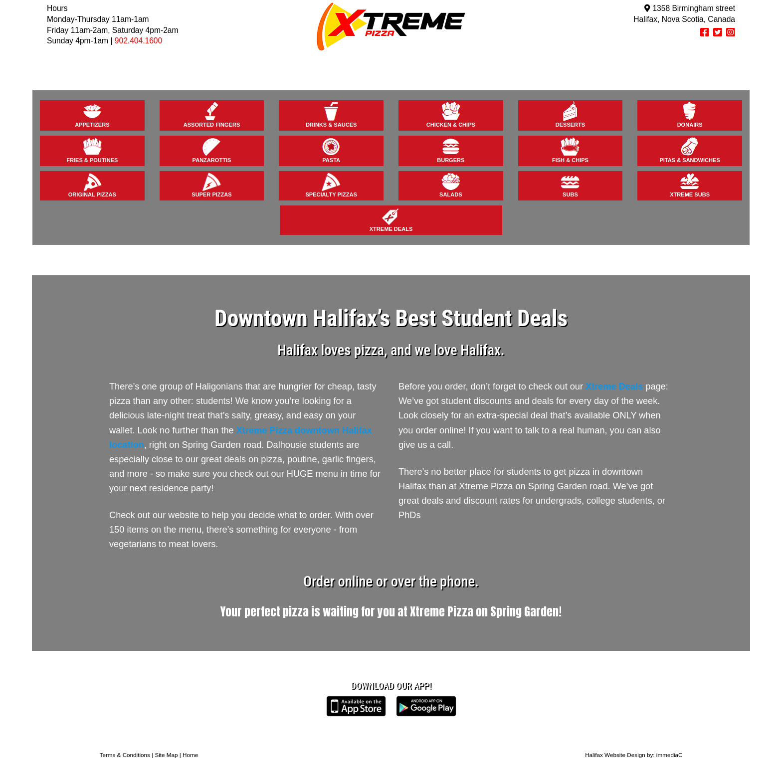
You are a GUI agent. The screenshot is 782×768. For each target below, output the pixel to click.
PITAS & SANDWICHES (689, 149)
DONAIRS (690, 114)
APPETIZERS (92, 114)
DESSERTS (571, 114)
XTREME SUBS (690, 184)
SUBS (570, 184)
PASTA (331, 149)
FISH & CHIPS (570, 149)
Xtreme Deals (614, 386)
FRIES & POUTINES (92, 149)
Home (190, 755)
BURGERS (450, 149)
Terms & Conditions (125, 755)
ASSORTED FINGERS (212, 114)
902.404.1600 (138, 40)
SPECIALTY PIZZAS (331, 184)
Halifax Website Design (615, 755)
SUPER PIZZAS (211, 184)
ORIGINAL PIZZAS (92, 184)
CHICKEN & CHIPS (450, 114)
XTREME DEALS (391, 219)
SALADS (450, 184)
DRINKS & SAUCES (331, 114)
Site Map (166, 755)
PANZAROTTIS (212, 149)
